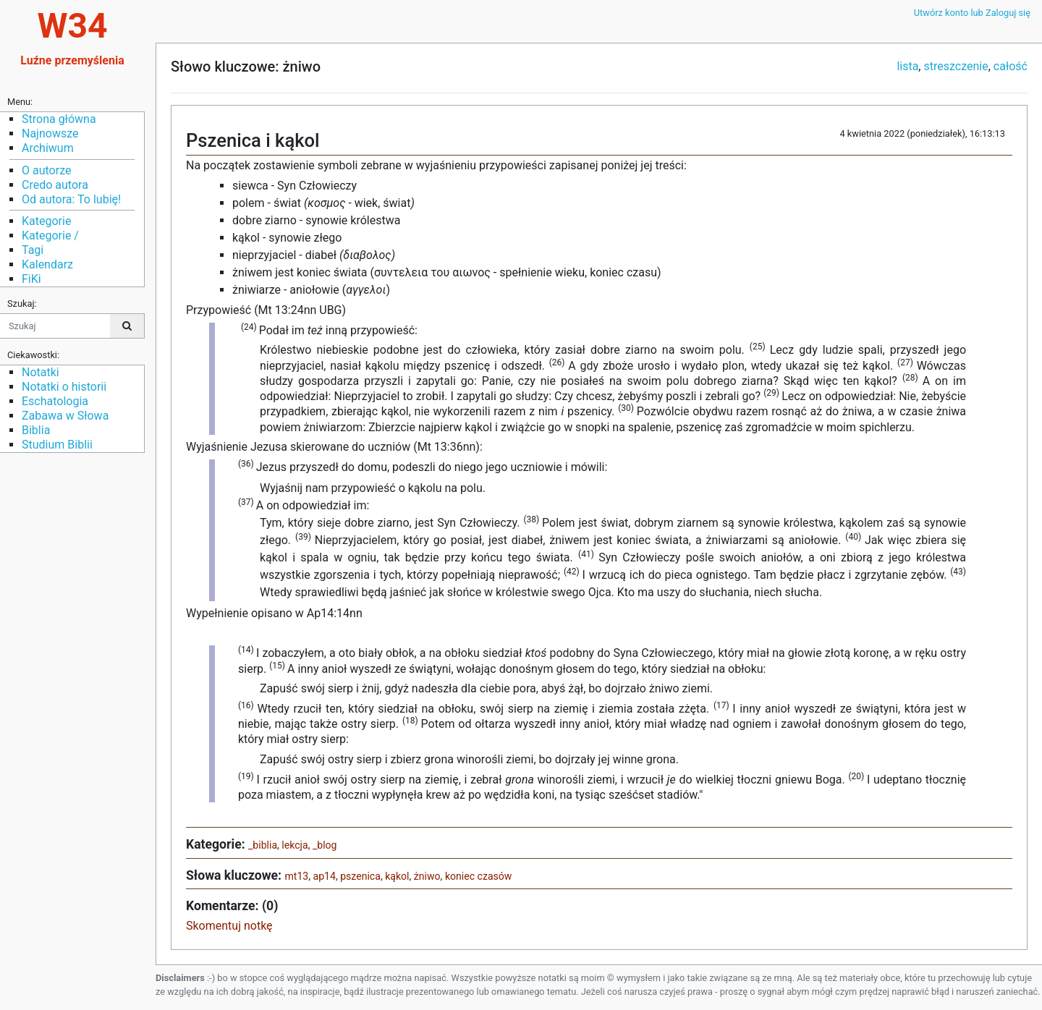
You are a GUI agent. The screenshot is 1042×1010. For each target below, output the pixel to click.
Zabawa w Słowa (65, 416)
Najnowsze (50, 133)
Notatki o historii (64, 387)
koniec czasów (478, 876)
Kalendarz (47, 264)
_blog (325, 845)
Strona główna (59, 119)
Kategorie (46, 221)
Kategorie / (50, 235)
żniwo (427, 876)
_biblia (262, 845)
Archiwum (48, 148)
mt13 (296, 876)
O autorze (46, 170)
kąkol (397, 876)
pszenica (360, 876)
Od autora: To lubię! (71, 199)
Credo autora (55, 185)
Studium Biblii (57, 444)
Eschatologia (55, 401)
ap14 (324, 876)
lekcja (294, 845)
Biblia (36, 430)
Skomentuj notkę (229, 926)
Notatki (40, 372)
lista (907, 66)
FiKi (31, 279)
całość (1011, 66)
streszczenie (955, 66)
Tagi (32, 250)
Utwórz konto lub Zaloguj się (972, 12)
